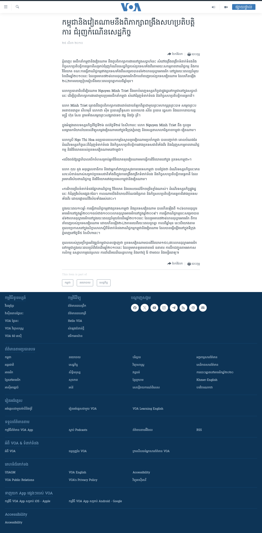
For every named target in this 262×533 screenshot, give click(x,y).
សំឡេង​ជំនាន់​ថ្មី (76, 329)
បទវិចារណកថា (204, 388)
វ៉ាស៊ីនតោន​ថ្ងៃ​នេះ (14, 313)
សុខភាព (73, 380)
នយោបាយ (75, 357)
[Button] (175, 54)
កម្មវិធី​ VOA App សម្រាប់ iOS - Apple (27, 501)
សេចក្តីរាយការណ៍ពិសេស (146, 388)
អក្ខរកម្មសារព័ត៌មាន (206, 357)
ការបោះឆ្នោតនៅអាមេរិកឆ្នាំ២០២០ (214, 372)
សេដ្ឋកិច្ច (73, 365)
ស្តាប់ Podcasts (78, 430)
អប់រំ (71, 388)
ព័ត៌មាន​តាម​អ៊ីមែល (143, 430)
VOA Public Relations (19, 480)
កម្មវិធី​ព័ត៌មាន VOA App (19, 430)
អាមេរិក (9, 372)
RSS (199, 430)
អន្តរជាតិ (9, 365)
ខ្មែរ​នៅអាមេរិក (12, 380)
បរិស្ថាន (137, 357)
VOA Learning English (148, 409)
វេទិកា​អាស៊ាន (75, 336)
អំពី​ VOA (10, 451)
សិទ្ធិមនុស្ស (75, 372)
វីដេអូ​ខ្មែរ (9, 306)
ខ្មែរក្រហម (138, 380)
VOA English (77, 473)
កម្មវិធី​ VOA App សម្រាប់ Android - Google (95, 501)
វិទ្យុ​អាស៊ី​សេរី (139, 480)
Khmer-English (206, 380)
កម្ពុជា (8, 357)
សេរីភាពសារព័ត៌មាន (207, 365)
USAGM (10, 473)
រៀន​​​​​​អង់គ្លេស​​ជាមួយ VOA (83, 409)
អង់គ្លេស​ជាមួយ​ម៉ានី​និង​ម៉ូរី (18, 409)
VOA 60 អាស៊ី (13, 336)
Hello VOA (75, 321)
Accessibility (141, 473)
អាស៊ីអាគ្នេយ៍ (12, 388)
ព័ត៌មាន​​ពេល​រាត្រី (77, 313)
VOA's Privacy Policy (83, 480)
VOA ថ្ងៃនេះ (12, 321)
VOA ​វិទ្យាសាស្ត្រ (14, 329)
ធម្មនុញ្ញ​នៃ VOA (78, 451)
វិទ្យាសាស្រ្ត (138, 365)
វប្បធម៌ (136, 372)
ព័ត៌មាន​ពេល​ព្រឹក (77, 306)
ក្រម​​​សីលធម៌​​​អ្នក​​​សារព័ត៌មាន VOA (151, 451)
